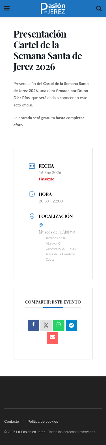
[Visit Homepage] (53, 8)
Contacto (11, 421)
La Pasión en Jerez (30, 432)
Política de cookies (42, 421)
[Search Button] (99, 8)
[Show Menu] (7, 8)
